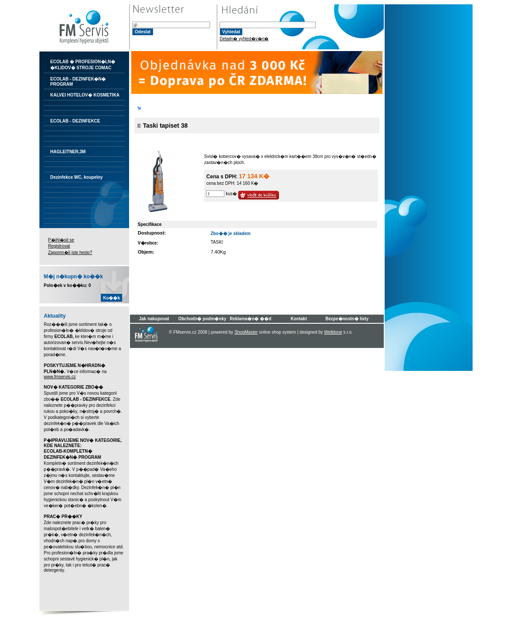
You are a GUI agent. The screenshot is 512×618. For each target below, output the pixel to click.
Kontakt (299, 318)
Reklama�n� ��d (250, 318)
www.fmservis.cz (60, 376)
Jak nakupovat (154, 318)
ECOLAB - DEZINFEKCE (75, 121)
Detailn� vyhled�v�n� (244, 38)
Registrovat (59, 246)
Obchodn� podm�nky (202, 318)
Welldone (333, 332)
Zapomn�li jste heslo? (70, 252)
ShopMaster (246, 332)
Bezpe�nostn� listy (346, 318)
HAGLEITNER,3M (68, 151)
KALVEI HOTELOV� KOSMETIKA (85, 95)
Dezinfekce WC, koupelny (76, 177)
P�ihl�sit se (61, 240)
